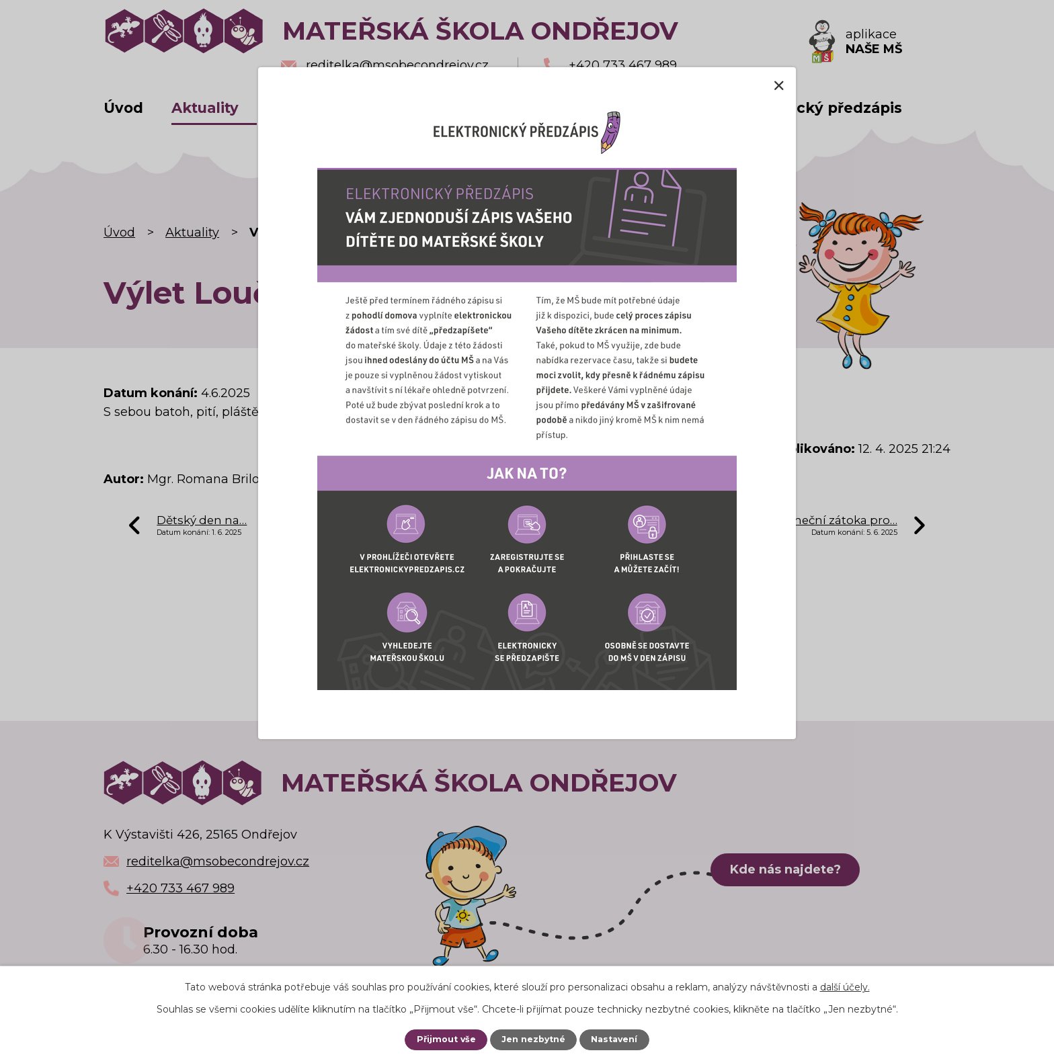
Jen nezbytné (533, 1039)
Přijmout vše (445, 1039)
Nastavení (615, 1039)
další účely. (845, 987)
